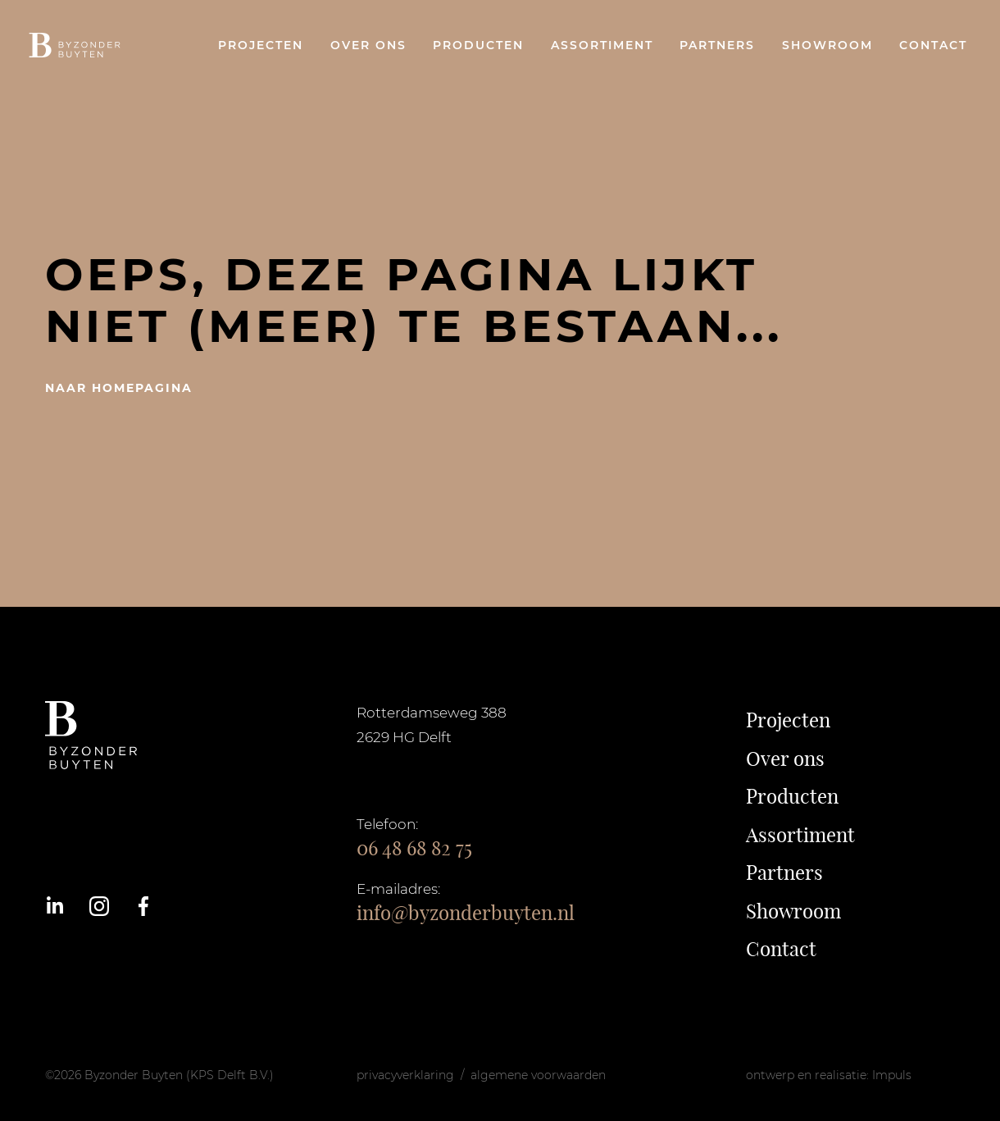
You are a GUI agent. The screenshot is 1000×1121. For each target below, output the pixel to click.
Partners (717, 45)
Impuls (891, 1075)
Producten (478, 45)
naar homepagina (119, 388)
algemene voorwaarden (538, 1075)
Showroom (827, 45)
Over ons (368, 45)
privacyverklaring (405, 1075)
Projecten (260, 45)
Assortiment (602, 45)
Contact (933, 45)
